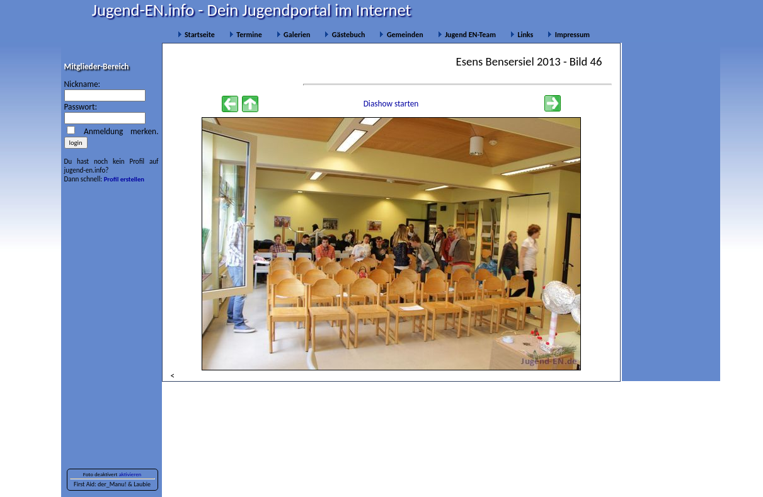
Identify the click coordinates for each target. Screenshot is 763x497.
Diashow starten (391, 103)
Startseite (196, 34)
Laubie (142, 484)
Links (521, 34)
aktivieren (130, 474)
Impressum (569, 34)
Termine (245, 34)
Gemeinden (401, 34)
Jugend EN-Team (467, 34)
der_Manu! (112, 484)
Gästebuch (344, 34)
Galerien (294, 34)
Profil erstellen (124, 179)
